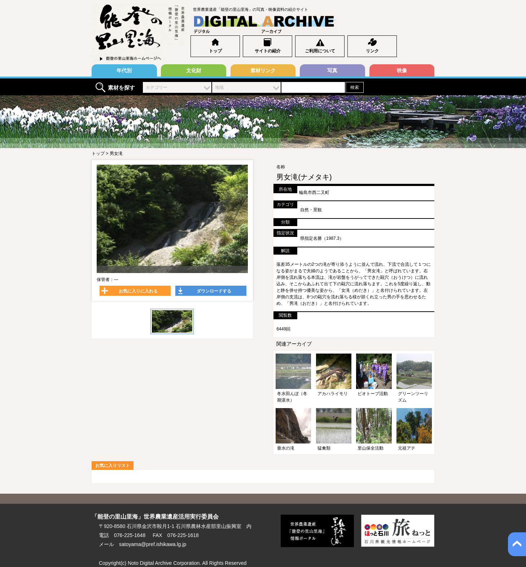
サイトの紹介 (268, 50)
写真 (332, 70)
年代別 (124, 70)
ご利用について (320, 50)
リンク (372, 50)
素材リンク (263, 70)
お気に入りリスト (112, 465)
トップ (215, 50)
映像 (402, 70)
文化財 (193, 70)
